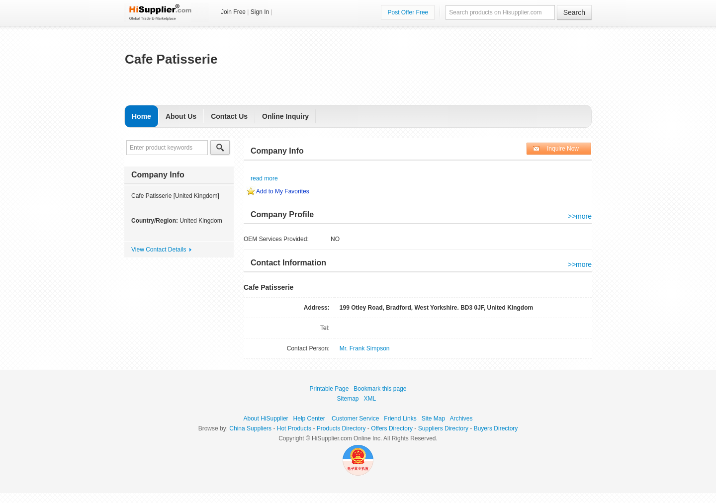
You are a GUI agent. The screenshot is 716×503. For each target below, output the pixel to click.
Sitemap (348, 398)
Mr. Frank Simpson (365, 348)
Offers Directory (392, 428)
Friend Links (400, 418)
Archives (460, 418)
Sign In (260, 11)
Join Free (233, 11)
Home (141, 116)
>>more (580, 216)
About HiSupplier (266, 418)
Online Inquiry (285, 116)
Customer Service (355, 418)
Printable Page (329, 388)
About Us (181, 116)
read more (264, 178)
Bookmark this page (380, 388)
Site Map (433, 418)
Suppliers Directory (443, 428)
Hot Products (294, 428)
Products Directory (341, 428)
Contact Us (229, 116)
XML (370, 398)
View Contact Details (158, 249)
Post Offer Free (407, 12)
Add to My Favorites (282, 191)
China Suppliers (250, 428)
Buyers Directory (496, 428)
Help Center (309, 418)
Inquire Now (563, 148)
